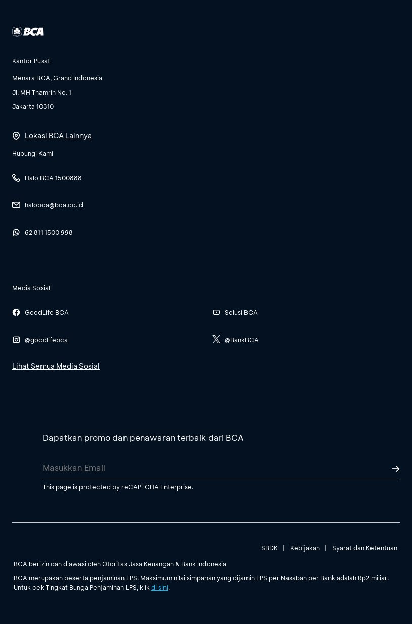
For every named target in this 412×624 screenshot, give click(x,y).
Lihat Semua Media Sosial (56, 366)
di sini (159, 587)
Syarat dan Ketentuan (364, 548)
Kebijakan (305, 548)
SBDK (269, 548)
